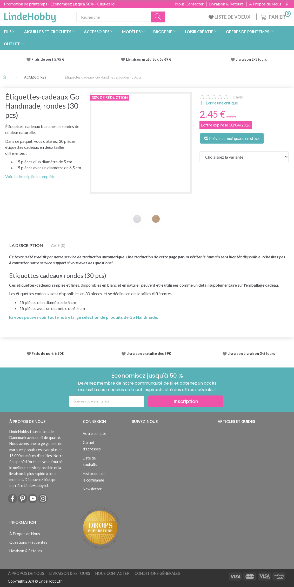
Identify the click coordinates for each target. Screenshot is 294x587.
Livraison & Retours (226, 4)
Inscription (186, 401)
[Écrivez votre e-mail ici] (106, 401)
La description (26, 245)
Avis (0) (58, 245)
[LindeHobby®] (30, 16)
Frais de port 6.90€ (48, 353)
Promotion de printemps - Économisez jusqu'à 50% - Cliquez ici (59, 3)
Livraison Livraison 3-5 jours (251, 353)
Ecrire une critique (221, 102)
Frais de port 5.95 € (47, 59)
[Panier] (275, 16)
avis (238, 96)
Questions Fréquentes (28, 542)
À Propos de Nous (265, 4)
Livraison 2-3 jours (251, 59)
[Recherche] (158, 17)
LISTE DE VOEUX (230, 17)
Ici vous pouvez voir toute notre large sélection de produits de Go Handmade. (83, 317)
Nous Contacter (189, 4)
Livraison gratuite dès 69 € (149, 59)
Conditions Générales (157, 573)
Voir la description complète (30, 176)
